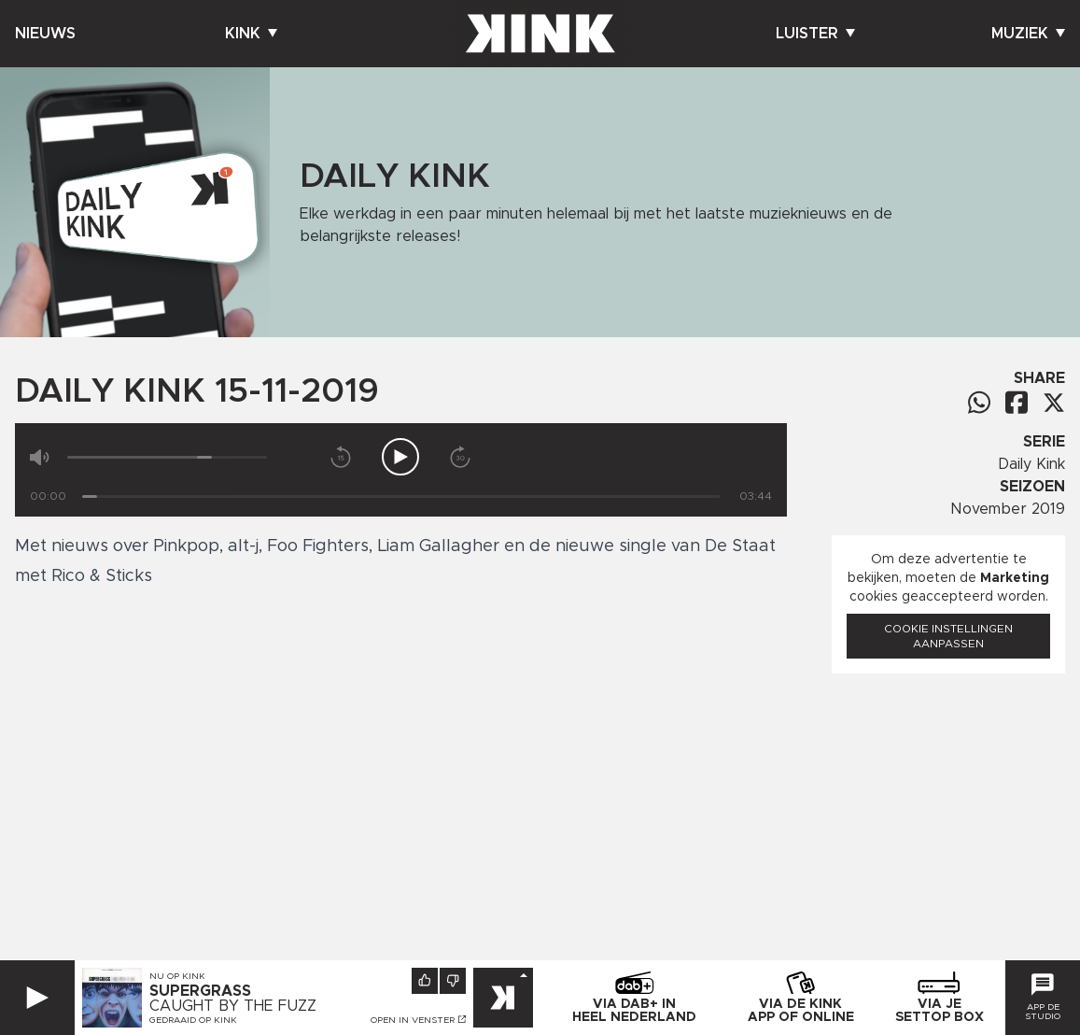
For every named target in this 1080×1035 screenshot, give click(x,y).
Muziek (1028, 33)
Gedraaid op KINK (193, 1020)
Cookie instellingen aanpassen (948, 636)
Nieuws (45, 33)
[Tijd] (401, 496)
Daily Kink (1031, 464)
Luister (815, 33)
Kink (251, 33)
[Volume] (167, 457)
